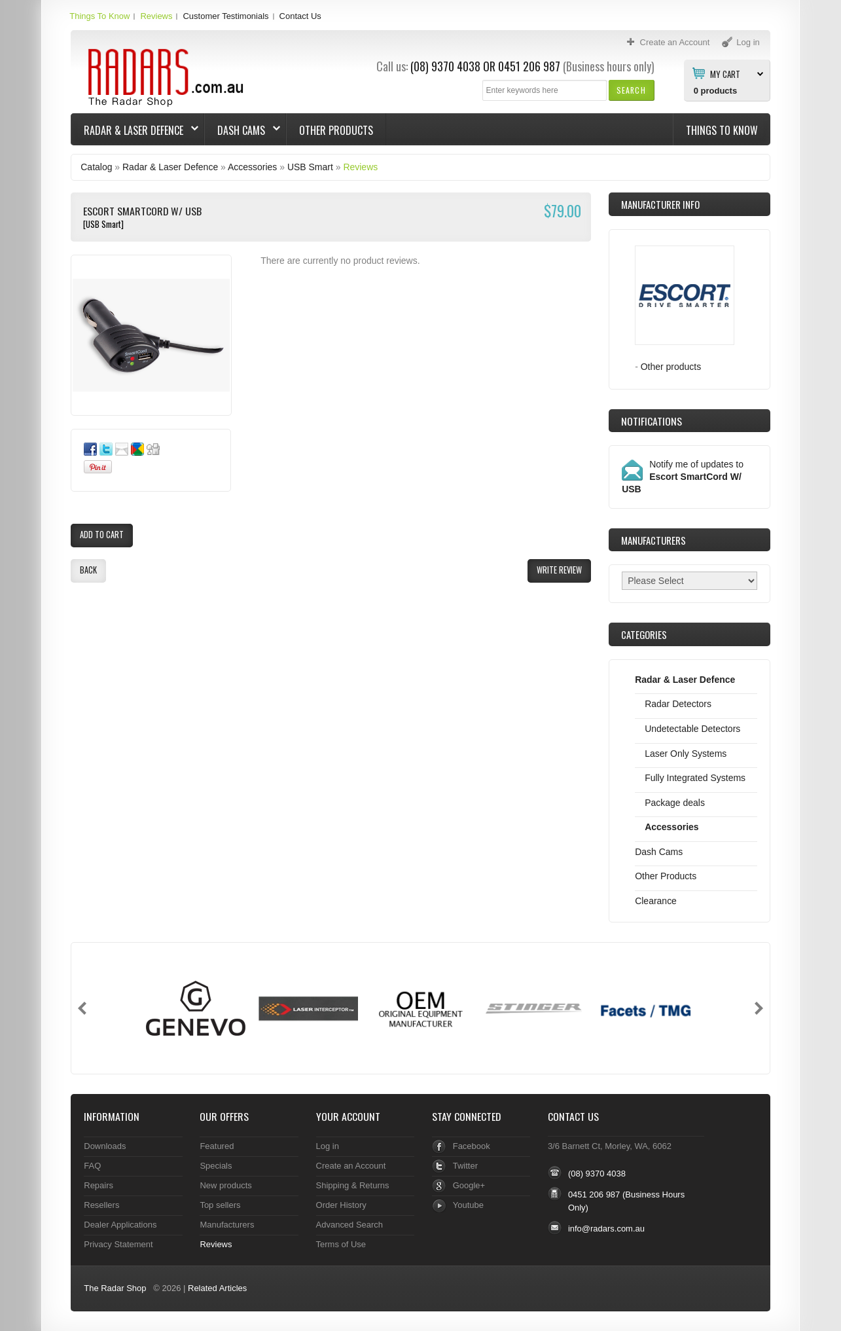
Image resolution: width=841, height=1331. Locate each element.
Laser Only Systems (685, 753)
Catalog (96, 167)
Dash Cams (242, 130)
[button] (631, 90)
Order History (341, 1205)
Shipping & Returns (352, 1185)
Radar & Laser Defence (134, 130)
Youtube (468, 1205)
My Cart (725, 73)
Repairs (98, 1185)
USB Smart (310, 167)
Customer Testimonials (225, 16)
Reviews (156, 16)
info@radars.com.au (606, 1228)
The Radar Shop (115, 1288)
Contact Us (300, 16)
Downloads (105, 1146)
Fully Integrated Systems (695, 778)
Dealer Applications (120, 1225)
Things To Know (99, 16)
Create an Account (351, 1166)
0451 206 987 (529, 66)
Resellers (101, 1205)
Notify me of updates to (682, 476)
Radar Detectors (678, 704)
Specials (216, 1166)
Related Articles (217, 1288)
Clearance (656, 901)
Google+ (469, 1185)
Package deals (675, 802)
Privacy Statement (118, 1244)
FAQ (92, 1166)
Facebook (471, 1146)
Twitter (465, 1166)
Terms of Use (341, 1244)
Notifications (651, 421)
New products (225, 1185)
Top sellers (220, 1205)
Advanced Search (350, 1225)
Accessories (252, 167)
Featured (217, 1146)
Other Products (336, 130)
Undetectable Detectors (692, 728)
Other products (671, 366)
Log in (327, 1146)
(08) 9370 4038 (445, 66)
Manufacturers (227, 1225)
